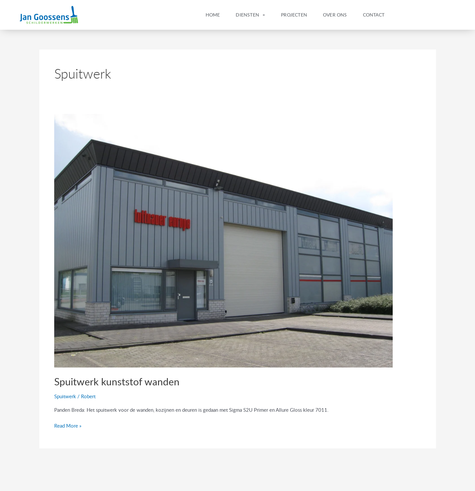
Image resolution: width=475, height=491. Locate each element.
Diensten (250, 14)
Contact (373, 15)
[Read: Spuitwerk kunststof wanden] (223, 240)
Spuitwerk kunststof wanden (116, 381)
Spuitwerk (65, 396)
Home (213, 15)
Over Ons (335, 15)
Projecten (294, 15)
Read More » (67, 425)
